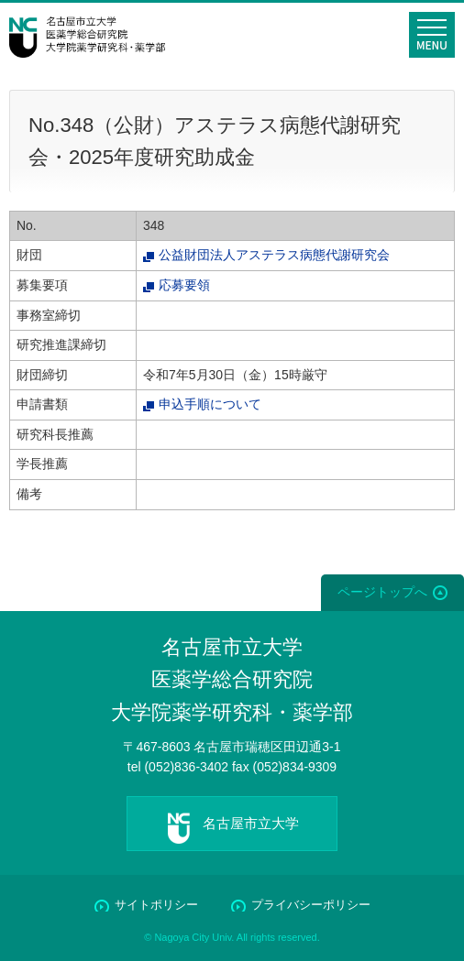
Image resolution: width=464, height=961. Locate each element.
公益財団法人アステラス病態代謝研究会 (274, 254)
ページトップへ (382, 591)
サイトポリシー (156, 905)
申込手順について (210, 404)
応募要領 (184, 285)
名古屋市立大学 (251, 823)
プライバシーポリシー (310, 905)
